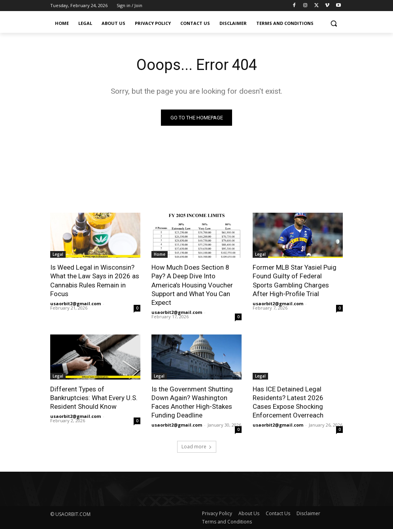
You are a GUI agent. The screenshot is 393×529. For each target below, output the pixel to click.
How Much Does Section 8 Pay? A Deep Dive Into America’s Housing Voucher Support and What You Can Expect (192, 284)
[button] (333, 23)
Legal (58, 254)
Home (159, 254)
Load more (196, 446)
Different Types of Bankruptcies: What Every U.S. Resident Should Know (94, 397)
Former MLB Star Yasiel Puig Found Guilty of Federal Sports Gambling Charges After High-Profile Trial (294, 280)
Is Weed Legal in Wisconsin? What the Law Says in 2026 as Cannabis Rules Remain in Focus (94, 280)
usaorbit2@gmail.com (75, 303)
